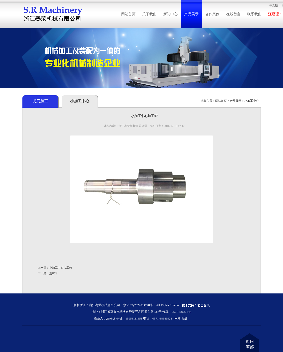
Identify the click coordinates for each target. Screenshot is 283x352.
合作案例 (212, 14)
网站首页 (128, 14)
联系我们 (254, 14)
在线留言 (233, 14)
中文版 (273, 5)
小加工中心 (79, 101)
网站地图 (180, 318)
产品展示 (191, 14)
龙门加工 (40, 101)
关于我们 (149, 14)
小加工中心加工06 (60, 267)
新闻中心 (170, 14)
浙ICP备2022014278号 (138, 305)
